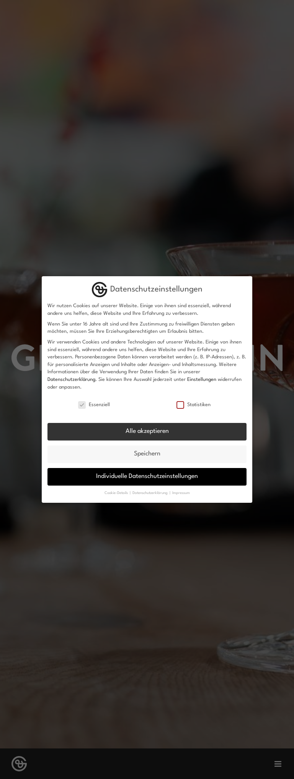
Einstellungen (201, 379)
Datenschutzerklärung (71, 379)
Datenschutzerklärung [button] (150, 493)
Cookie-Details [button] (117, 493)
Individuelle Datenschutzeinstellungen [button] (147, 476)
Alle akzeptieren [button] (147, 431)
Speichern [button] (147, 454)
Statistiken (193, 404)
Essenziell (94, 404)
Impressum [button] (181, 493)
